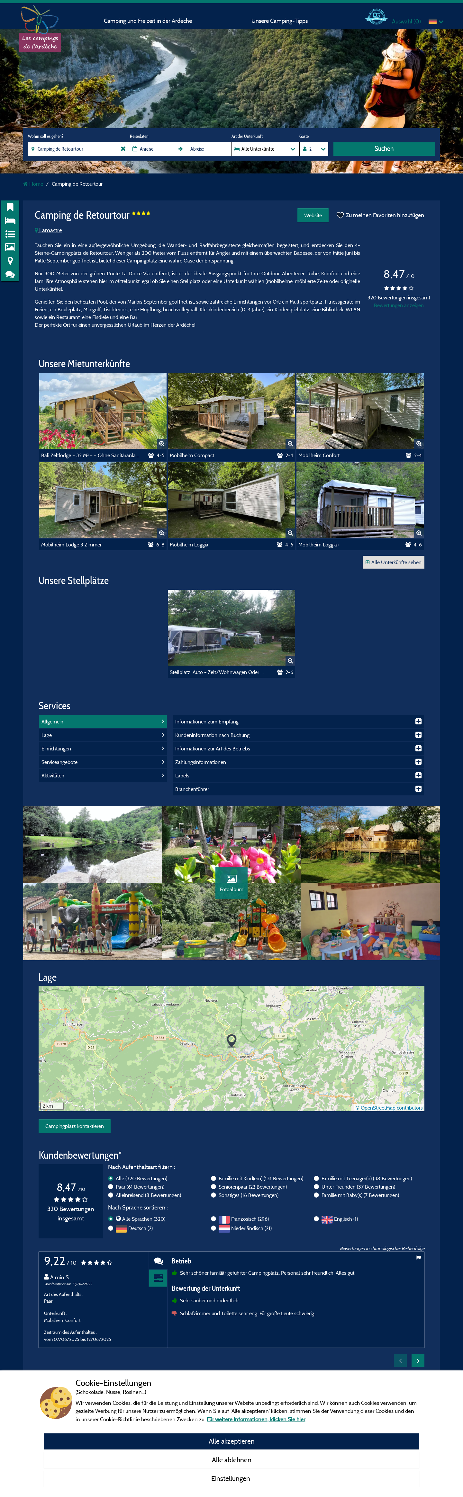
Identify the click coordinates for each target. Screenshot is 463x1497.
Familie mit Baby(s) (360, 1195)
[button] (231, 1041)
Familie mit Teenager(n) (367, 1178)
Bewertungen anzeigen (399, 305)
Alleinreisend (148, 1195)
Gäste (304, 136)
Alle (141, 1178)
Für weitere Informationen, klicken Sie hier (256, 1419)
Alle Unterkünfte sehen (394, 562)
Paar (140, 1186)
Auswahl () (406, 21)
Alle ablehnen (231, 1460)
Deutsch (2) (140, 1228)
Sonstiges (248, 1195)
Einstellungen (231, 1478)
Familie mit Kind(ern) (261, 1178)
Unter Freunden (358, 1186)
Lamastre (48, 230)
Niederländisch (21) (251, 1228)
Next (418, 1360)
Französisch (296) (250, 1219)
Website (313, 215)
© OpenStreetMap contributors (389, 1107)
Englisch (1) (346, 1219)
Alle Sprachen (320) (143, 1219)
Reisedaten (139, 136)
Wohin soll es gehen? (45, 136)
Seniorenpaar (253, 1186)
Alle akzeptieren (232, 1441)
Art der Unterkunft (247, 136)
